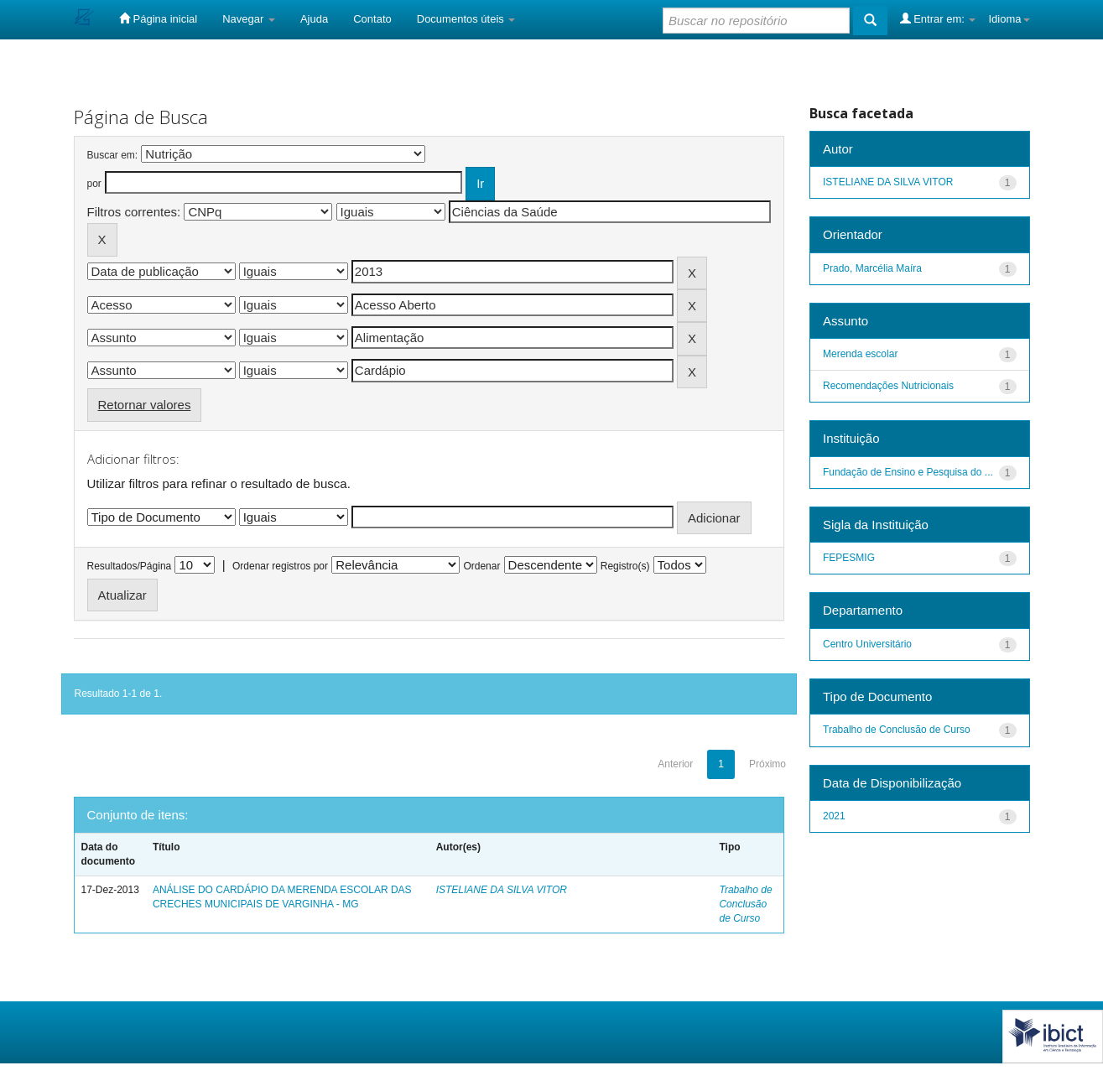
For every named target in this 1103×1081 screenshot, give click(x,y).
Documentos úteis (466, 19)
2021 (834, 816)
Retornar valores (144, 405)
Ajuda (314, 19)
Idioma (1008, 19)
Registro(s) (625, 566)
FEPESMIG (849, 558)
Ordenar (481, 566)
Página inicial (158, 18)
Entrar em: (938, 18)
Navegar (248, 19)
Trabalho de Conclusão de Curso (745, 904)
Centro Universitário (867, 644)
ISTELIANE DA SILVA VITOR (501, 890)
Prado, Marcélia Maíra (872, 268)
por (94, 184)
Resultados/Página (129, 566)
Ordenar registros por (280, 566)
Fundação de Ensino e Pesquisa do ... (908, 472)
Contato (372, 19)
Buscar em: (112, 155)
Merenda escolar (860, 354)
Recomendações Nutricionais (888, 386)
